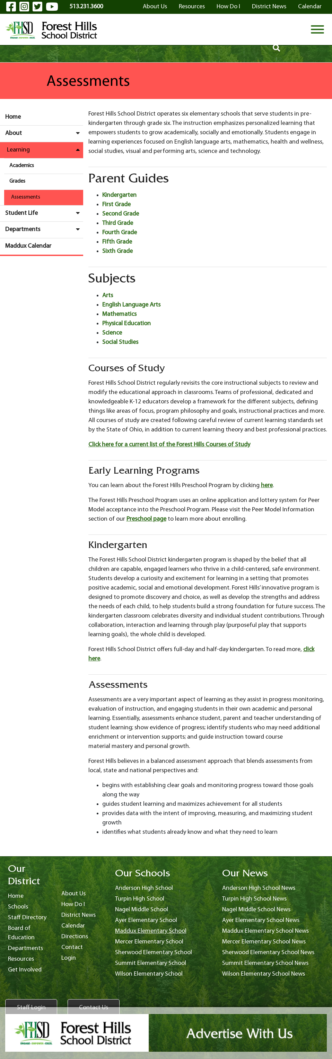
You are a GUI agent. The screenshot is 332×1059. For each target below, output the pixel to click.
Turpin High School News (254, 899)
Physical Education (126, 323)
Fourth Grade (119, 232)
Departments (44, 229)
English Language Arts (131, 305)
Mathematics (119, 314)
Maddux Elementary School (150, 931)
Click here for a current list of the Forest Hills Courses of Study (169, 444)
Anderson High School (144, 888)
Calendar (310, 6)
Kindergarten (119, 195)
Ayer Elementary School (146, 920)
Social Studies (120, 342)
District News (269, 6)
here (267, 485)
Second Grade (120, 214)
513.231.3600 (86, 6)
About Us (155, 6)
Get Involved (25, 970)
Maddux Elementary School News (265, 931)
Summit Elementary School (150, 963)
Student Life (44, 213)
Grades (17, 181)
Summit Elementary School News (265, 963)
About (44, 133)
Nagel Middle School (141, 909)
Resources (192, 6)
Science (112, 333)
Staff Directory (27, 917)
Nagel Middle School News (256, 909)
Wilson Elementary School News (263, 974)
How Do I (228, 6)
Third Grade (117, 223)
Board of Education (21, 933)
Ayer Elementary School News (260, 920)
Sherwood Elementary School (153, 952)
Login (68, 958)
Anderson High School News (258, 888)
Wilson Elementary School (149, 974)
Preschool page (146, 519)
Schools (18, 907)
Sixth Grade (117, 251)
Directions (74, 936)
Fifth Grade (117, 242)
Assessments (25, 197)
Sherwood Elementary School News (268, 952)
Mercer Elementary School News (264, 942)
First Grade (116, 204)
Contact (72, 947)
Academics (21, 165)
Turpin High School (139, 899)
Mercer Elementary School (149, 942)
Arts (107, 295)
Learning (45, 149)
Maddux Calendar (28, 246)
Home (13, 117)
